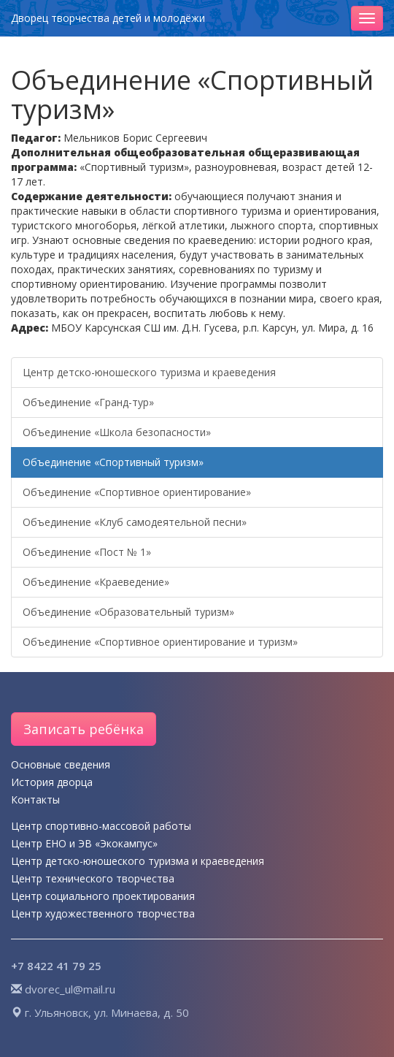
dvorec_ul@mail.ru (70, 989)
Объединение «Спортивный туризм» (113, 462)
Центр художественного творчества (103, 913)
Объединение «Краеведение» (96, 582)
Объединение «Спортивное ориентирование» (137, 492)
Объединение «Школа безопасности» (117, 432)
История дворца (52, 782)
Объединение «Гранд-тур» (88, 402)
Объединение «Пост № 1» (87, 552)
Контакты (35, 799)
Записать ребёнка (83, 729)
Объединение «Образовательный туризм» (128, 612)
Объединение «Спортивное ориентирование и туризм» (160, 642)
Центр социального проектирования (103, 896)
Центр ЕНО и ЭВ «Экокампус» (84, 843)
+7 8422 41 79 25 (56, 965)
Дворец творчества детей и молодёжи (108, 18)
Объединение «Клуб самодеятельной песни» (135, 522)
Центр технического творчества (92, 878)
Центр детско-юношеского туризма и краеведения (149, 372)
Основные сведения (60, 764)
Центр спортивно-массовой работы (101, 826)
